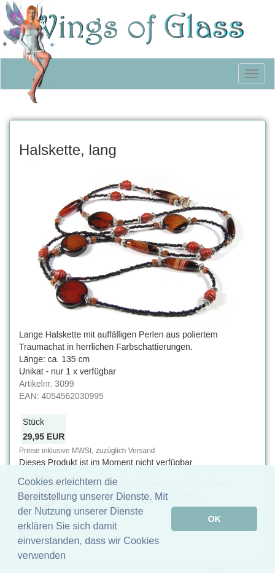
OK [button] (214, 519)
